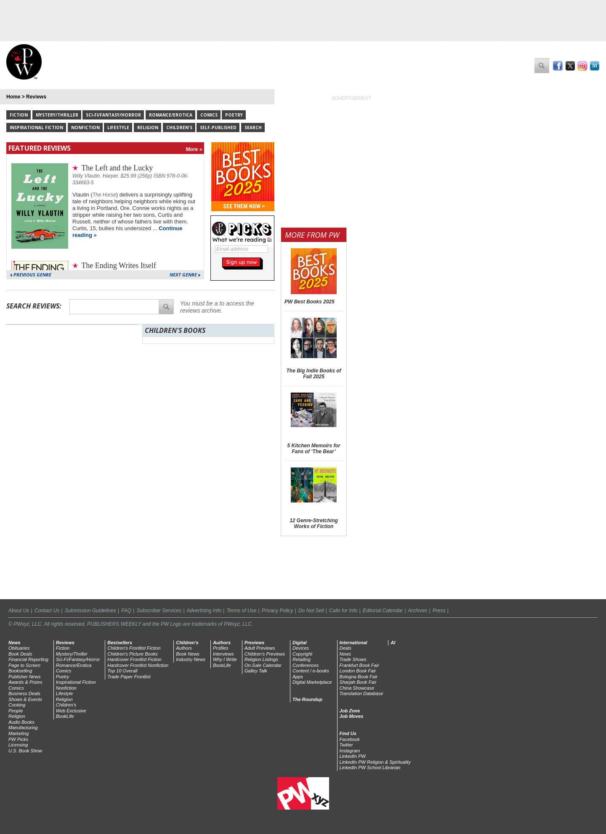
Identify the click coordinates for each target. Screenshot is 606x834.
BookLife (65, 716)
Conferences (305, 665)
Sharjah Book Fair (358, 682)
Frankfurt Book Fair (359, 665)
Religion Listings (261, 659)
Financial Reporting (28, 659)
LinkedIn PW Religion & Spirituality (375, 762)
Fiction (19, 115)
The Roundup (307, 699)
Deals (345, 648)
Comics (209, 115)
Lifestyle (118, 127)
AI (393, 642)
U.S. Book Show (25, 750)
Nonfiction (85, 127)
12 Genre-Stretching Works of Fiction (314, 523)
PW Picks (18, 739)
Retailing (301, 659)
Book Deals (20, 653)
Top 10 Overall (122, 670)
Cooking (16, 704)
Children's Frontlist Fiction (133, 648)
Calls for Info (343, 611)
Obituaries (18, 648)
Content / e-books (310, 670)
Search (253, 127)
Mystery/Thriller (57, 115)
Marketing (18, 733)
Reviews (36, 97)
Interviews (223, 653)
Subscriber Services (158, 611)
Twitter (346, 744)
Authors (184, 648)
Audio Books (21, 722)
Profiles (221, 648)
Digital (299, 642)
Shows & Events (25, 699)
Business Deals (24, 693)
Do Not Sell (311, 611)
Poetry (234, 115)
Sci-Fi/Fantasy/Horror (113, 115)
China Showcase (357, 688)
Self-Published (218, 127)
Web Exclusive (71, 710)
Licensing (18, 744)
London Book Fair (358, 670)
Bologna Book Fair (359, 676)
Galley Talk (256, 670)
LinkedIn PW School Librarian (370, 767)
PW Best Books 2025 (309, 302)
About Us (18, 611)
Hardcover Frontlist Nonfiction (137, 665)
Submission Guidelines (90, 611)
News (14, 642)
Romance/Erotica (170, 115)
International (353, 642)
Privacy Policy (277, 611)
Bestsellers (119, 642)
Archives (417, 611)
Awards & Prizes (25, 682)
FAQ (126, 611)
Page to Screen (24, 665)
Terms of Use (241, 611)
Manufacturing (23, 727)
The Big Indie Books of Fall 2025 (313, 374)
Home (13, 97)
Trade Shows (353, 659)
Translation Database (361, 693)
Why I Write (225, 659)
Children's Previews (265, 653)
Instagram (350, 750)
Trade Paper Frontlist (129, 676)
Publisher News (24, 676)
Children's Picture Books (132, 653)
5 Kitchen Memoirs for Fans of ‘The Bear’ (313, 448)
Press (439, 611)
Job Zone (350, 710)
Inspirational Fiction (36, 127)
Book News (187, 653)
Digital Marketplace (312, 682)
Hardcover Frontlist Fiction (134, 659)
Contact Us (47, 611)
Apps (297, 676)
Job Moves (352, 716)
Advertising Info (203, 611)
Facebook (350, 739)
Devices (300, 648)
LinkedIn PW (353, 756)
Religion (147, 127)
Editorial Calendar (383, 611)
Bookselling (20, 670)
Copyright (302, 653)
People (15, 710)
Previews (255, 642)
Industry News (190, 659)
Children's (179, 127)
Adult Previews (260, 648)
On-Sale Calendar (263, 665)
